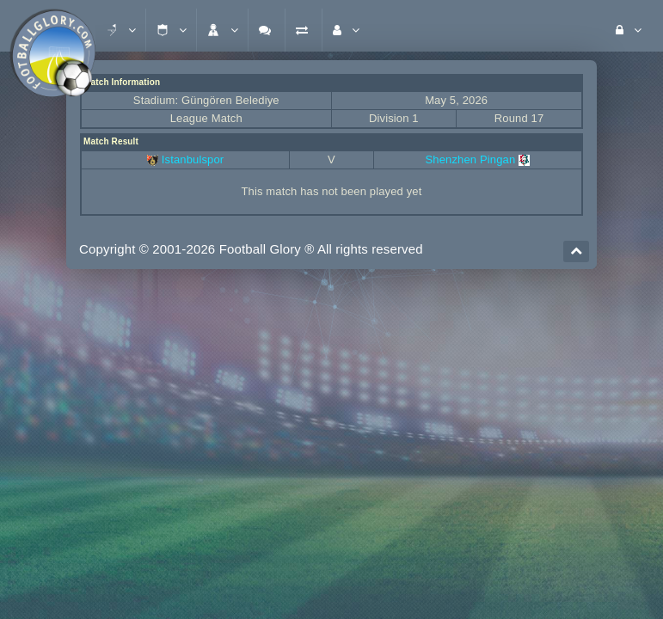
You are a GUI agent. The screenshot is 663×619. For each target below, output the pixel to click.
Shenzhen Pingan (478, 159)
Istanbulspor (193, 159)
